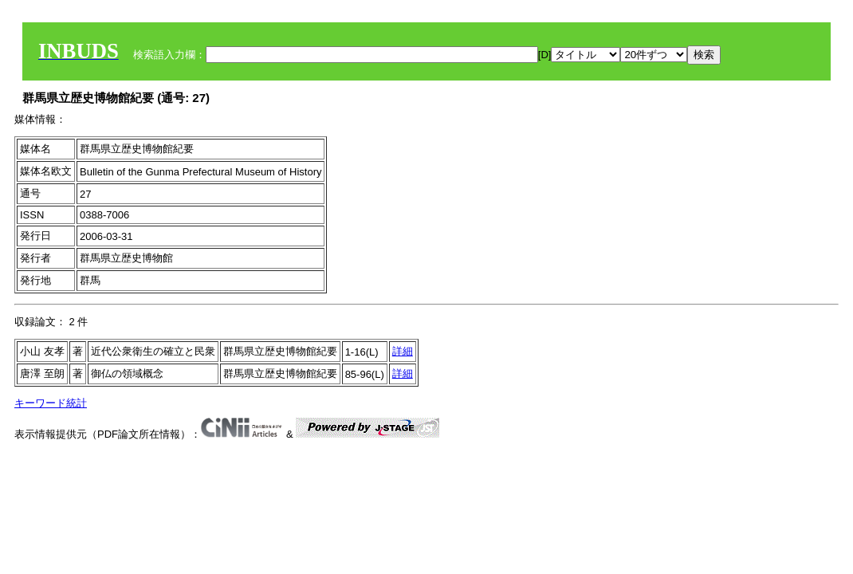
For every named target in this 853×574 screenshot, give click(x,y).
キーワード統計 (50, 403)
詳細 (402, 351)
